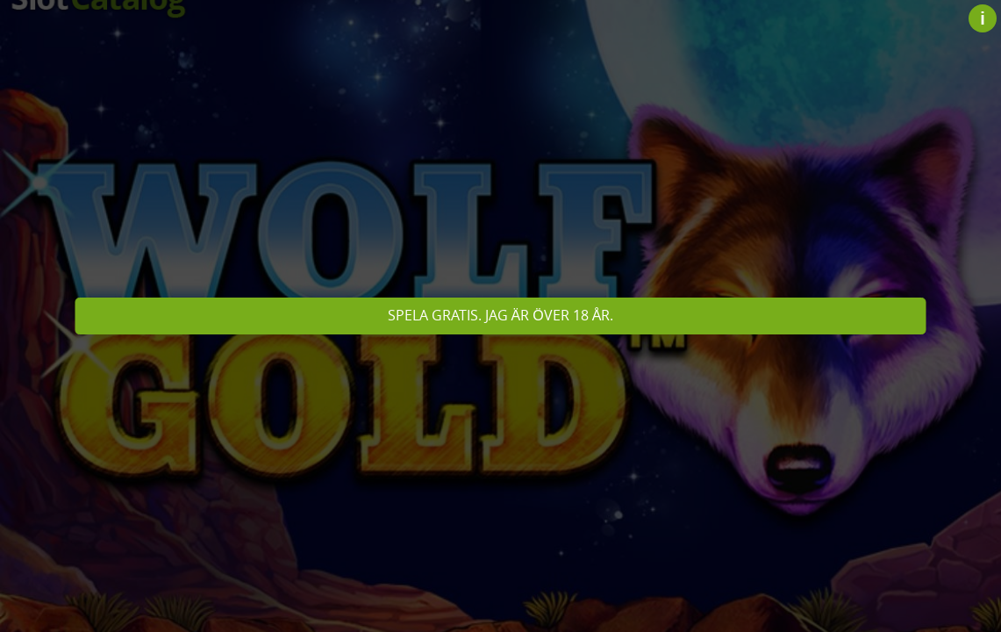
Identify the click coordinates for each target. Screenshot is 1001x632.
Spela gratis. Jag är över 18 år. (501, 315)
